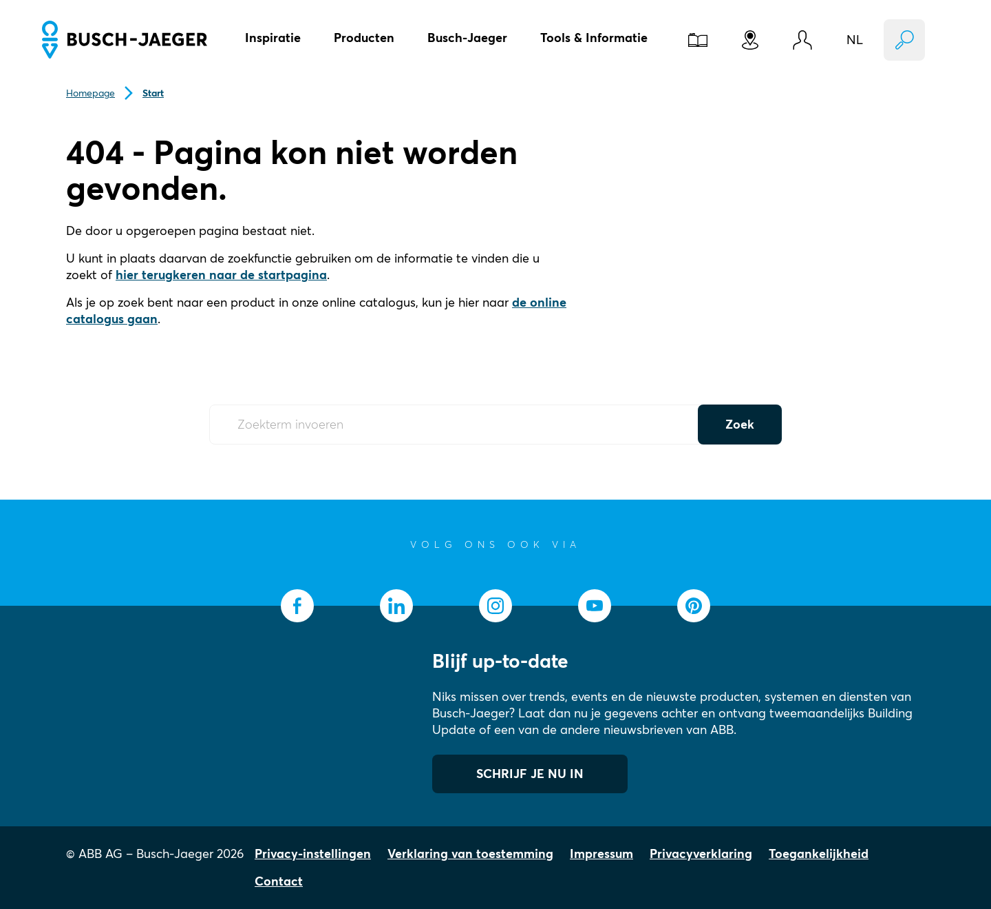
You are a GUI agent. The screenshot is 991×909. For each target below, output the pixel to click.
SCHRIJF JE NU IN (530, 774)
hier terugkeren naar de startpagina (221, 275)
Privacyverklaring (701, 853)
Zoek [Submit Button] (739, 424)
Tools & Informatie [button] (594, 37)
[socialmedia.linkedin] (396, 605)
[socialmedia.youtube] (594, 605)
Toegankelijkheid (819, 853)
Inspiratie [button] (273, 37)
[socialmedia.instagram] (495, 605)
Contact (279, 881)
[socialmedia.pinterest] (693, 605)
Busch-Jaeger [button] (467, 37)
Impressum (601, 853)
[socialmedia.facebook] (297, 605)
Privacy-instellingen (313, 853)
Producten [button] (364, 37)
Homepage (90, 93)
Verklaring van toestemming (470, 853)
